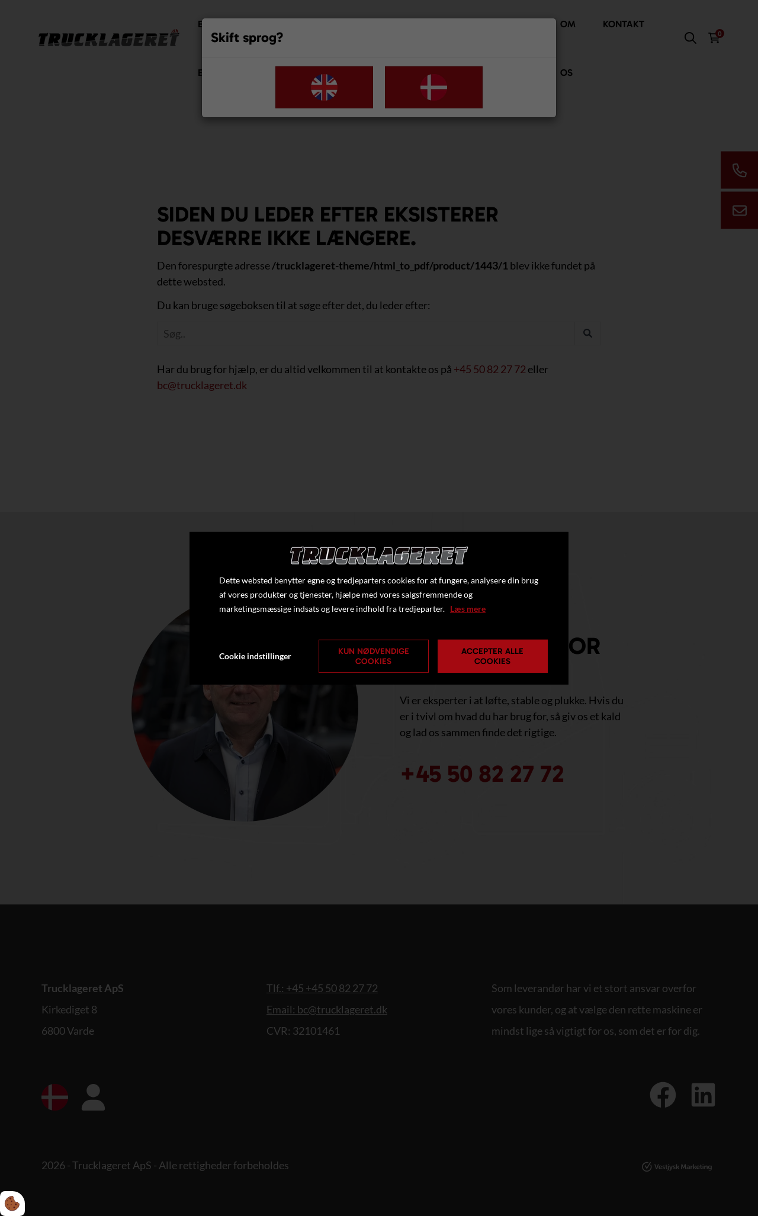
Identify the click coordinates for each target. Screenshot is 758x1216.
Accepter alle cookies (492, 656)
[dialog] (379, 607)
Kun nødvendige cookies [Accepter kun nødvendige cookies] (373, 656)
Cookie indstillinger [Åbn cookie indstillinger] (255, 656)
